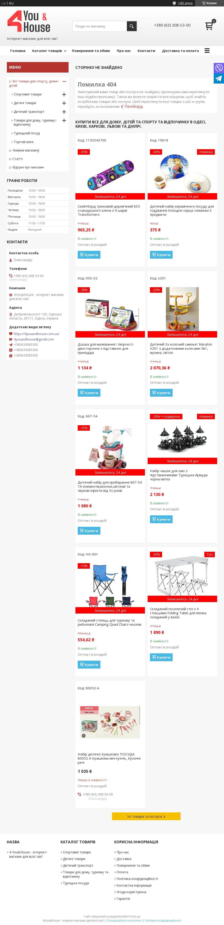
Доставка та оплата (180, 50)
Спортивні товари (28, 94)
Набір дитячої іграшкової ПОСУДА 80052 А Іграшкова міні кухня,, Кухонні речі (109, 758)
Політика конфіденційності (137, 878)
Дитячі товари (25, 103)
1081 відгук (185, 3)
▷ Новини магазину (24, 150)
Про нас (124, 50)
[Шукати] (132, 26)
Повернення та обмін (91, 50)
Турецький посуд (27, 133)
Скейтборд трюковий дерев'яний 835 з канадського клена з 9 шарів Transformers (109, 210)
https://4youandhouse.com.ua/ (36, 334)
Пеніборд (134, 106)
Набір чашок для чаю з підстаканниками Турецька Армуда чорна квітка (179, 475)
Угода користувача (131, 892)
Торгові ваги (23, 142)
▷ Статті (16, 159)
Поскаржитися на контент (124, 920)
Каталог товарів (47, 50)
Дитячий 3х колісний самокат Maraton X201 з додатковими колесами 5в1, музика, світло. (181, 348)
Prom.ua (134, 916)
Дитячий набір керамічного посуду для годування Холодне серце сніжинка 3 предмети (182, 210)
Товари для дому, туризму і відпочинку (35, 122)
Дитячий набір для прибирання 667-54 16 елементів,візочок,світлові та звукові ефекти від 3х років (110, 486)
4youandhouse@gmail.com (34, 339)
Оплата (122, 872)
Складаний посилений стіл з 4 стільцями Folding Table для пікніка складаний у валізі (178, 613)
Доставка (124, 859)
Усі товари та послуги (144, 816)
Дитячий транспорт (29, 111)
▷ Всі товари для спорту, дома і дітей (34, 83)
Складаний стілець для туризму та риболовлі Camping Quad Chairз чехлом (109, 622)
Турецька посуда (76, 883)
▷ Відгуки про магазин (26, 167)
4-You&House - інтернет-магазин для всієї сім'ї (28, 854)
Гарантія (123, 898)
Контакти (146, 50)
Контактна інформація (134, 885)
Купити (91, 254)
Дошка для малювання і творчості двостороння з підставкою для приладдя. (105, 348)
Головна (17, 50)
